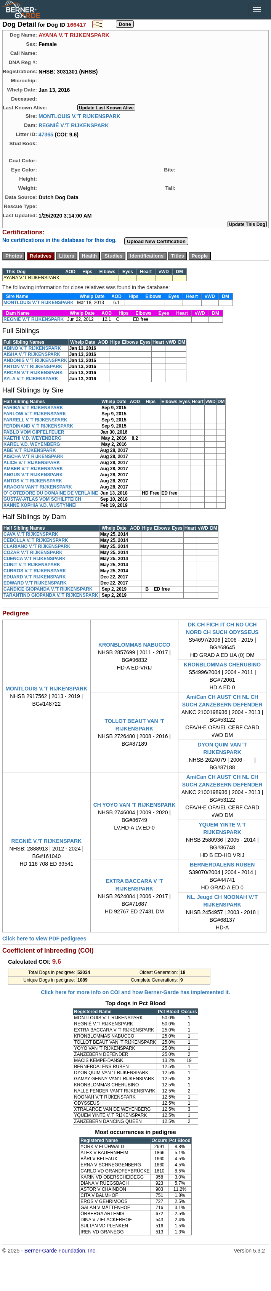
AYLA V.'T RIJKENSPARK (30, 378)
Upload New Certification (156, 241)
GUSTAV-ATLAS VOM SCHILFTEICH (42, 499)
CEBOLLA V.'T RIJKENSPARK (35, 540)
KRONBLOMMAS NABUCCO (134, 645)
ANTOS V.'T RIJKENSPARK (32, 481)
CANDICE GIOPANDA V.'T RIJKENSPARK (48, 589)
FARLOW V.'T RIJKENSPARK (34, 413)
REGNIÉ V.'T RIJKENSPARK (73, 125)
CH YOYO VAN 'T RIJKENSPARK (134, 805)
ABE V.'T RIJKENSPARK (29, 450)
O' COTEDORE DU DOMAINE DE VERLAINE (50, 493)
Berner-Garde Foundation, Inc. (60, 1251)
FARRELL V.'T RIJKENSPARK (35, 420)
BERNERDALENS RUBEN (222, 865)
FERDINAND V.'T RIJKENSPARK (38, 426)
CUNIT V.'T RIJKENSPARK (31, 564)
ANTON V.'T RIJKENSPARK (33, 366)
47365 (45, 134)
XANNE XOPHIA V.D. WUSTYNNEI (40, 505)
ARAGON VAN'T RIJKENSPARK (37, 487)
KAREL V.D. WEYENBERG (31, 444)
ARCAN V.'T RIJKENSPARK (33, 372)
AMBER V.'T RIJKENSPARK (33, 468)
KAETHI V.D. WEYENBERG (32, 438)
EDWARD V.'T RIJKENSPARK (35, 583)
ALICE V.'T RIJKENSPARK (31, 462)
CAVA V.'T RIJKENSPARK (30, 534)
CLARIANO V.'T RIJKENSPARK (37, 546)
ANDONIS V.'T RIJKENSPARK (35, 360)
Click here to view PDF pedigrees (44, 938)
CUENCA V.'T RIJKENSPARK (34, 558)
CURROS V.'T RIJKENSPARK (34, 570)
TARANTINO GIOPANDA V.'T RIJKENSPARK (50, 595)
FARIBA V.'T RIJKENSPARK (33, 407)
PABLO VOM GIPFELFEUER (33, 432)
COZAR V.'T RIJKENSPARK (33, 552)
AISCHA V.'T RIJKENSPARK (33, 456)
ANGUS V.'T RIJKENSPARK (33, 474)
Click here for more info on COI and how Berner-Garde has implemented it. (135, 992)
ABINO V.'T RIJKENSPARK (32, 348)
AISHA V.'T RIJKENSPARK (31, 354)
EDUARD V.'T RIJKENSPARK (34, 577)
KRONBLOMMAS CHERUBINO (222, 665)
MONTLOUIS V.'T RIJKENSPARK (79, 116)
